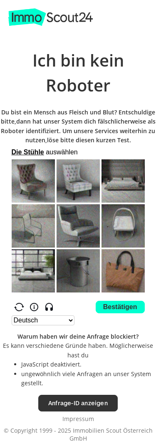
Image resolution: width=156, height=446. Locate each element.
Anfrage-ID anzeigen (78, 402)
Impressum (78, 419)
